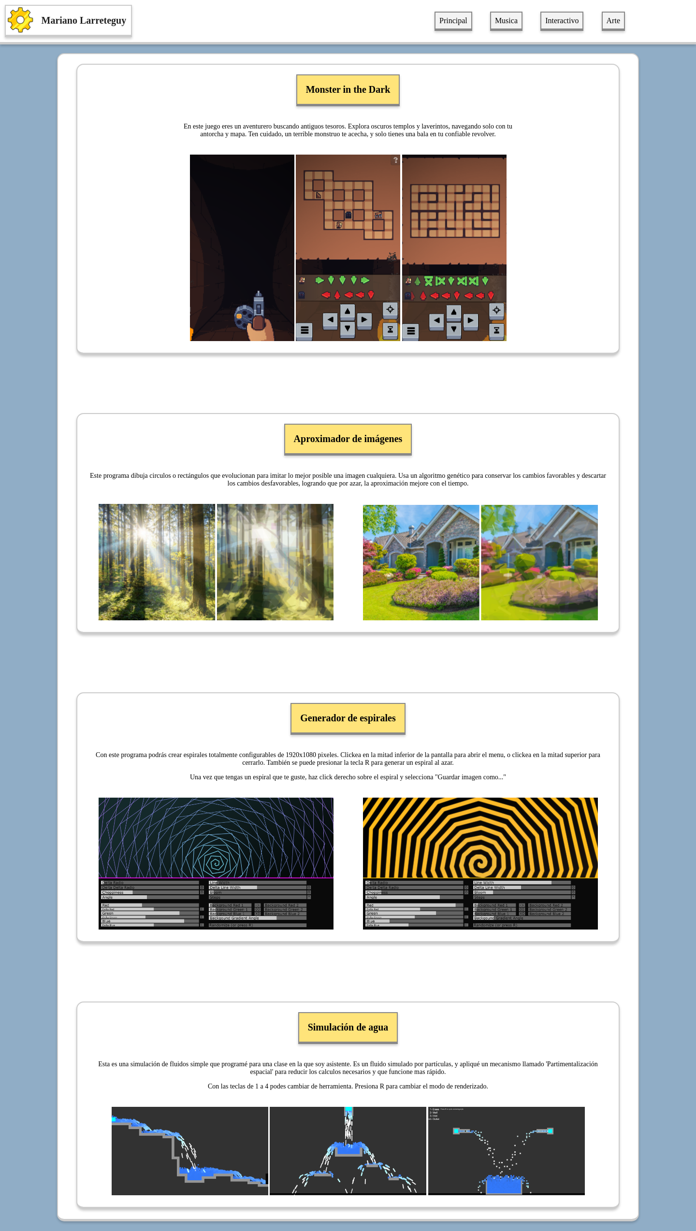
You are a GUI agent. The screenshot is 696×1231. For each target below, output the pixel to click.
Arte (613, 20)
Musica (506, 20)
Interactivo (562, 20)
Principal (453, 20)
